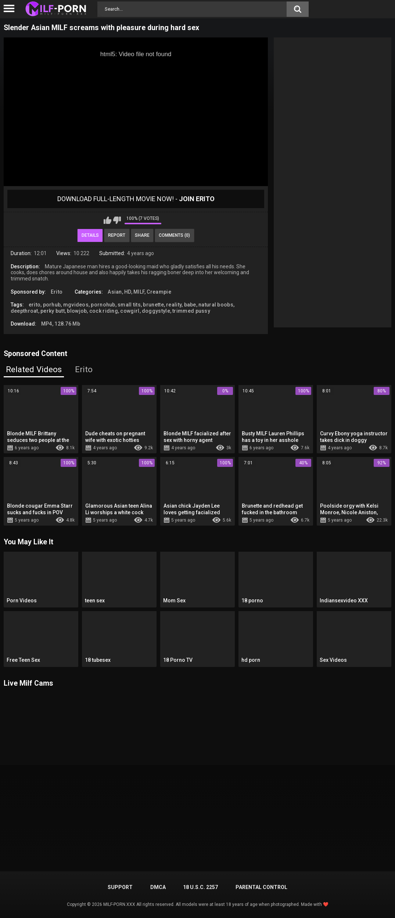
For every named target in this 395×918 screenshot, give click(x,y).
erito (35, 305)
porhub (52, 305)
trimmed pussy (191, 311)
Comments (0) (174, 235)
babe (190, 305)
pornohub (103, 305)
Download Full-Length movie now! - (136, 199)
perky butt (52, 311)
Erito (57, 292)
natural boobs (215, 305)
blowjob (77, 311)
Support (120, 887)
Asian (115, 292)
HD (127, 292)
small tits (129, 305)
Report (116, 235)
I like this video (107, 220)
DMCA (158, 887)
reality (174, 305)
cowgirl (129, 311)
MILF (138, 292)
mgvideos (76, 305)
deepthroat (24, 311)
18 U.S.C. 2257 (200, 887)
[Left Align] (11, 8)
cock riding (103, 311)
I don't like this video (117, 220)
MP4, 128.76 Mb (60, 324)
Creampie (159, 292)
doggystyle (156, 311)
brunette (153, 305)
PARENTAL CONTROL (261, 887)
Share (142, 235)
